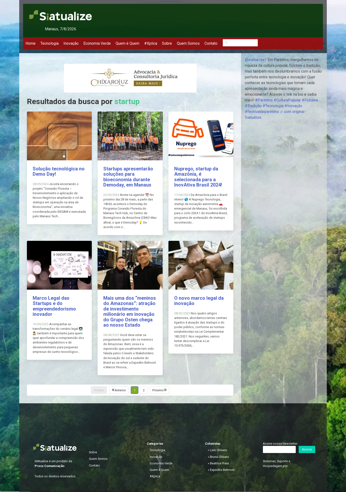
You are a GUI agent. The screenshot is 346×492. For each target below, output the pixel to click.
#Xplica (150, 43)
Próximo (159, 390)
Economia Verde (97, 43)
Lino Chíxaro (218, 450)
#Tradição (253, 106)
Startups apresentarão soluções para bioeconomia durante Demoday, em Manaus (128, 177)
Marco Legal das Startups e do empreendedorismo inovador (54, 306)
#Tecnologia (273, 106)
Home (30, 43)
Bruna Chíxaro (219, 457)
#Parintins (264, 100)
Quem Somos (188, 43)
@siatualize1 (256, 59)
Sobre (167, 43)
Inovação (71, 43)
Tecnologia (49, 43)
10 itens (98, 390)
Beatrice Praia (219, 463)
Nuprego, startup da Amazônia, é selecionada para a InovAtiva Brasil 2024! (198, 177)
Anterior (119, 390)
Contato (210, 43)
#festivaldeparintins (262, 111)
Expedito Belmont (222, 470)
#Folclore (310, 100)
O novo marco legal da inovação (199, 300)
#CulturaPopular (287, 100)
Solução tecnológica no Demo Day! (59, 171)
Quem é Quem (127, 43)
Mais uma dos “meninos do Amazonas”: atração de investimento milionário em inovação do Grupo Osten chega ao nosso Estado (129, 311)
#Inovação (293, 106)
